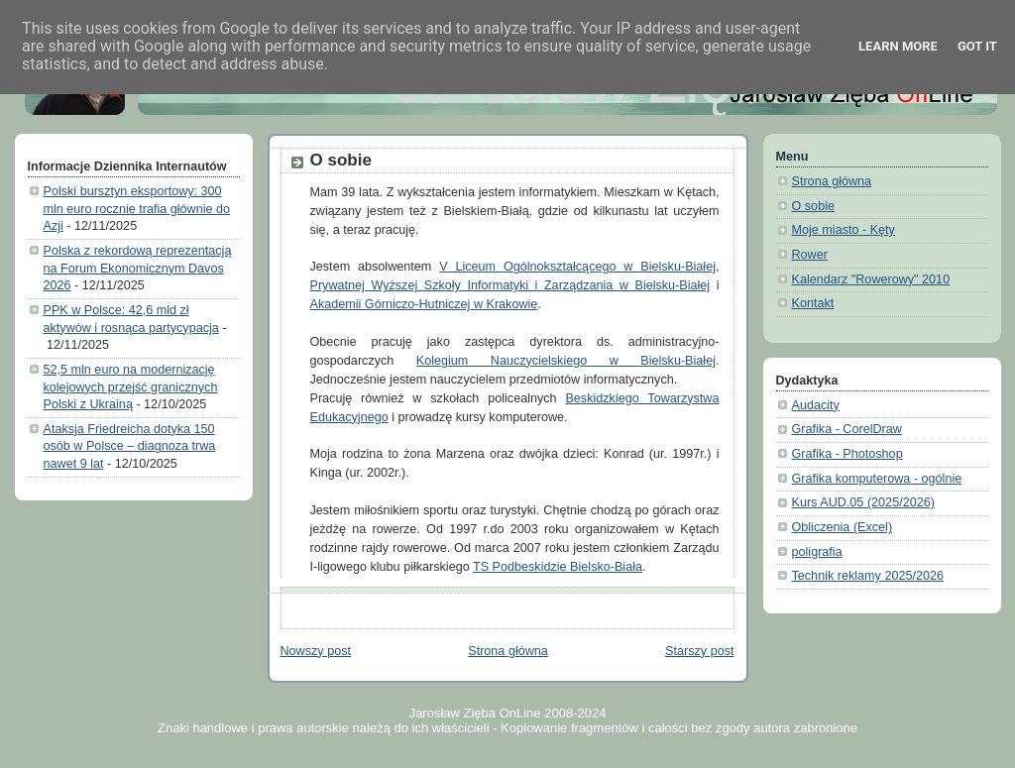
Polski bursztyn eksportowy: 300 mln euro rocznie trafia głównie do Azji (137, 208)
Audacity (816, 405)
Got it (977, 46)
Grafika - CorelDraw (847, 429)
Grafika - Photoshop (847, 454)
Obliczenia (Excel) (842, 527)
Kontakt (813, 303)
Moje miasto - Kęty (843, 230)
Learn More (898, 46)
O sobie (341, 160)
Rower (810, 255)
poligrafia (817, 552)
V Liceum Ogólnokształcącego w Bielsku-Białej (577, 267)
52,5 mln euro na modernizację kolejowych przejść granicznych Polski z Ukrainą (131, 387)
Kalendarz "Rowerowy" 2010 (871, 279)
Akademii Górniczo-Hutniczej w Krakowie (424, 304)
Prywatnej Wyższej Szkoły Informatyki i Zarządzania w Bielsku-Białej (510, 285)
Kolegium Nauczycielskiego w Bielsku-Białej (566, 361)
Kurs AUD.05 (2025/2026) (863, 502)
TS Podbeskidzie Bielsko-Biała (557, 567)
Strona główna (508, 651)
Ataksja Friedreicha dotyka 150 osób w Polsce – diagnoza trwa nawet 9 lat (130, 446)
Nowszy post (316, 651)
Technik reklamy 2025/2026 (868, 576)
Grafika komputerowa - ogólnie (877, 479)
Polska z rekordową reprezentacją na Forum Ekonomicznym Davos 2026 (138, 268)
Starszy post (699, 651)
